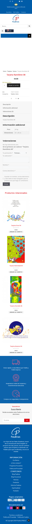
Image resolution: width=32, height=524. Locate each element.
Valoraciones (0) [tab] (8, 111)
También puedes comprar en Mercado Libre (16, 7)
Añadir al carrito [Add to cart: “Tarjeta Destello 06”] (16, 312)
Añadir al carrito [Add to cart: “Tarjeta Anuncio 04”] (16, 352)
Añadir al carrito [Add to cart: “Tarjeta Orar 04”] (16, 232)
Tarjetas (9, 71)
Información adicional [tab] (10, 108)
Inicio (4, 71)
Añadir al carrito (14, 85)
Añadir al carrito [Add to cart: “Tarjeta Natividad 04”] (16, 272)
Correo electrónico (9, 171)
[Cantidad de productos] (4, 85)
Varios (14, 71)
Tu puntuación (8, 153)
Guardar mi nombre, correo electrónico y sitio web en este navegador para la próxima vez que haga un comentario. (16, 178)
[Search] (29, 26)
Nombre (6, 165)
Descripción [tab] (7, 104)
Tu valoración (7, 156)
